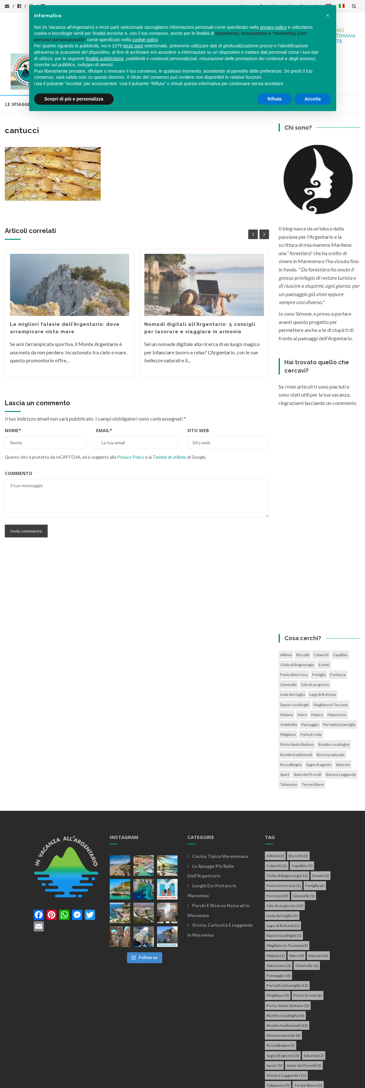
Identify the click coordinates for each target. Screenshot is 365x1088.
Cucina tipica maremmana (220, 820)
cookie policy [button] (145, 39)
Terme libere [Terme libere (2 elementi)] (313, 748)
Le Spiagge (17, 68)
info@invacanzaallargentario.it (121, 1079)
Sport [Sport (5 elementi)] (284, 738)
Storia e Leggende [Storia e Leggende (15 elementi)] (341, 738)
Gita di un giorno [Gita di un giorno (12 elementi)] (315, 648)
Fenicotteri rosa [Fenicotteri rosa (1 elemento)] (294, 638)
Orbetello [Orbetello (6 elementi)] (288, 688)
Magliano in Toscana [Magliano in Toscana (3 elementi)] (330, 668)
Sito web (198, 394)
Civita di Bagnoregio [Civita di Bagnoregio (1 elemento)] (297, 628)
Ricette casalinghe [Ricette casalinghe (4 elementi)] (333, 708)
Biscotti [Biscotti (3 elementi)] (302, 618)
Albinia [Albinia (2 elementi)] (286, 618)
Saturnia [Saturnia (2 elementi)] (343, 728)
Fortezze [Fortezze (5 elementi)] (338, 638)
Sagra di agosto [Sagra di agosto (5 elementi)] (318, 728)
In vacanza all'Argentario (46, 1079)
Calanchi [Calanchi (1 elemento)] (321, 618)
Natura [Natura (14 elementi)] (317, 678)
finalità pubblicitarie (105, 58)
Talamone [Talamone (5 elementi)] (288, 748)
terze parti (133, 45)
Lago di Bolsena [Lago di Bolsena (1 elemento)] (322, 658)
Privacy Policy (130, 420)
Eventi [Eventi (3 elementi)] (324, 628)
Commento (18, 437)
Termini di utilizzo (169, 420)
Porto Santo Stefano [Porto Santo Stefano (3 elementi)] (297, 708)
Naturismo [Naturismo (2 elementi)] (337, 678)
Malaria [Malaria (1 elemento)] (286, 678)
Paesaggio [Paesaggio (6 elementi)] (310, 688)
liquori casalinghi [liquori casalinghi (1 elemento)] (294, 668)
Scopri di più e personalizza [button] (73, 98)
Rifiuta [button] (274, 98)
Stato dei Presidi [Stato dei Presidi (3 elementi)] (307, 738)
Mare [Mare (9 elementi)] (302, 678)
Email (104, 394)
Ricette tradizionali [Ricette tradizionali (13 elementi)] (296, 718)
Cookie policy (204, 1079)
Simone (255, 1079)
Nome (13, 394)
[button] (328, 15)
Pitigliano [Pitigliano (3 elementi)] (288, 698)
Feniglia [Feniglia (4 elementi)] (319, 638)
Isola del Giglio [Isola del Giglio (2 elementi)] (292, 658)
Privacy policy (172, 1079)
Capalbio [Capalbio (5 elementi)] (340, 618)
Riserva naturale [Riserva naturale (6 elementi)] (331, 718)
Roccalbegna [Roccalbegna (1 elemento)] (291, 728)
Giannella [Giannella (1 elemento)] (288, 648)
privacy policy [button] (273, 27)
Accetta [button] (313, 98)
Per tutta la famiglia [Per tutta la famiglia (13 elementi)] (339, 688)
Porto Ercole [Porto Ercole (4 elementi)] (311, 698)
